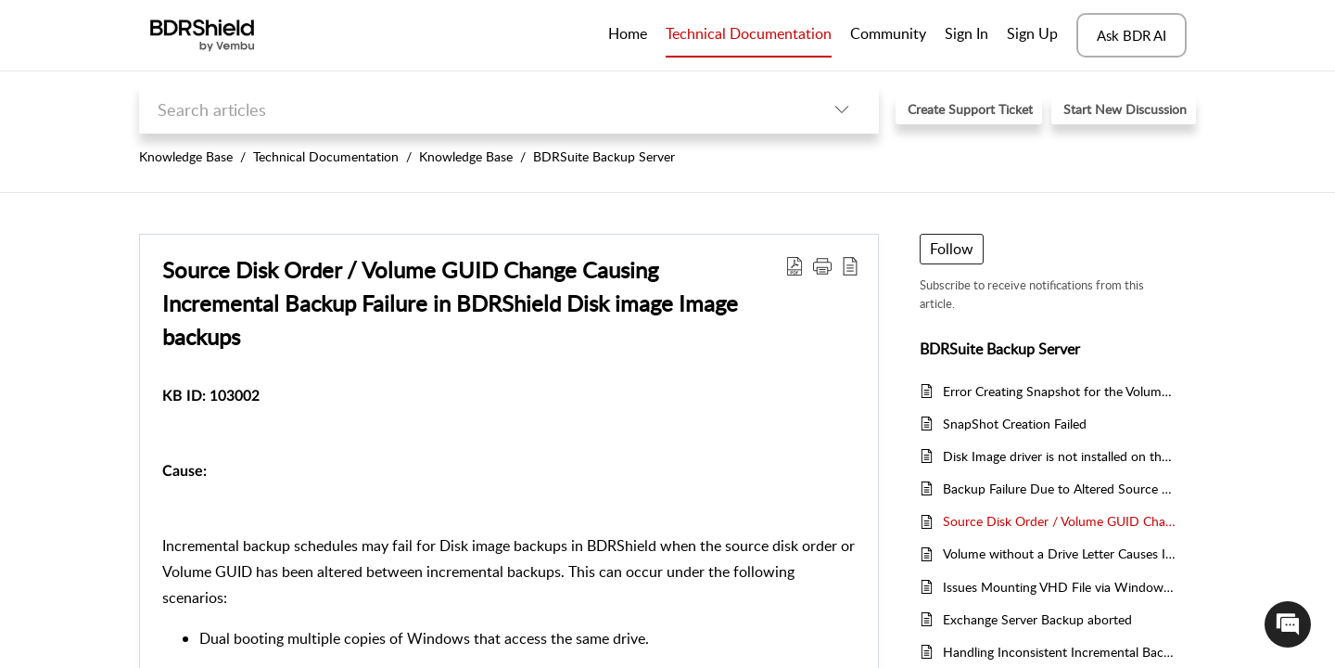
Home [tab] (627, 33)
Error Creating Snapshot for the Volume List (1060, 391)
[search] (472, 109)
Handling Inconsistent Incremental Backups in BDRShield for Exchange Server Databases (1060, 652)
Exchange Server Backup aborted (1037, 619)
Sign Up (1032, 33)
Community (888, 33)
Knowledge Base (186, 156)
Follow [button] (951, 248)
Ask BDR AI (1131, 35)
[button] (822, 265)
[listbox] (842, 109)
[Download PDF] (794, 265)
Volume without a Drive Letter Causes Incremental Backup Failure (1060, 553)
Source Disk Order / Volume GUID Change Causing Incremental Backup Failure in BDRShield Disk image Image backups (450, 303)
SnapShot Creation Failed (1015, 423)
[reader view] (850, 265)
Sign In (966, 33)
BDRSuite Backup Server (604, 156)
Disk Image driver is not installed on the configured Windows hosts (1060, 456)
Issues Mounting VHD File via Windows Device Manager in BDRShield (1060, 587)
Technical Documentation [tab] (749, 33)
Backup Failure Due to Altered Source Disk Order (1060, 488)
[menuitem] (966, 35)
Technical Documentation (326, 156)
